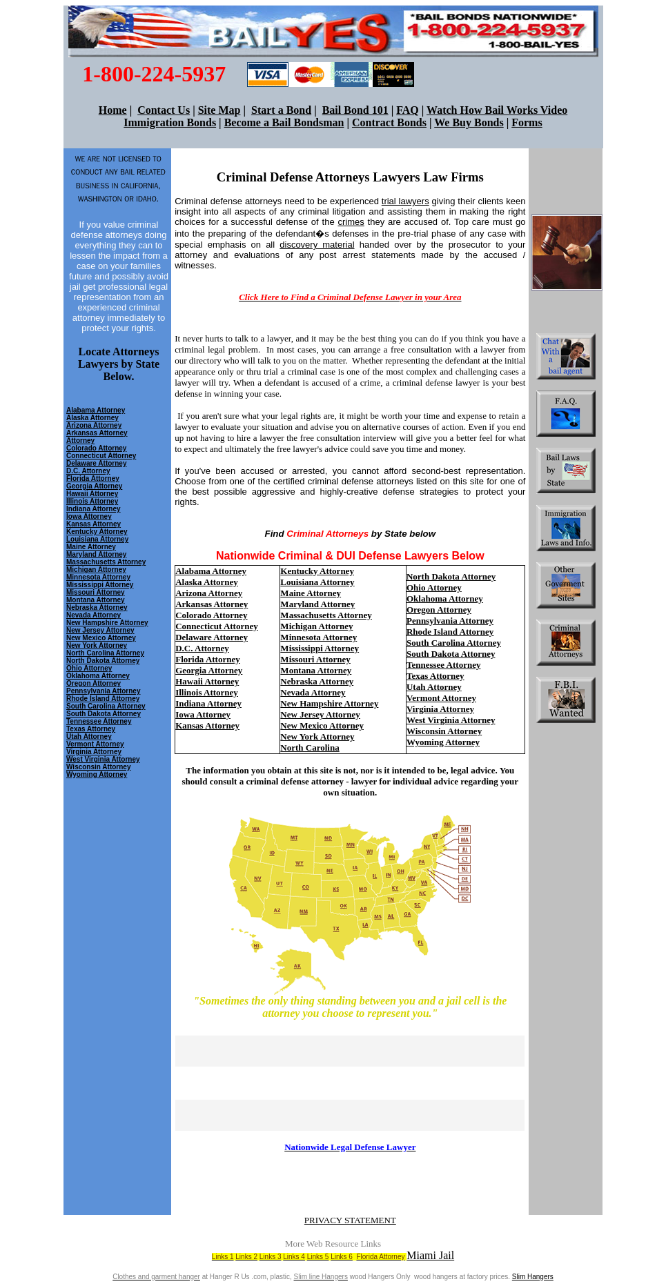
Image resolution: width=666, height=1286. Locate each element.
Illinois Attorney (92, 501)
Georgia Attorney (94, 486)
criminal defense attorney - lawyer (311, 781)
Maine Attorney (91, 547)
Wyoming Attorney (443, 742)
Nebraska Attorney (97, 607)
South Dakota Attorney (103, 714)
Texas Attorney (90, 729)
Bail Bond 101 (355, 110)
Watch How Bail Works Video (497, 110)
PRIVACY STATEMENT (350, 1220)
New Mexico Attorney (101, 638)
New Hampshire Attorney (107, 622)
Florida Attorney (92, 478)
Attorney (80, 440)
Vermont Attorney (95, 744)
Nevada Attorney (93, 615)
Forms (526, 122)
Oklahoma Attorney (98, 676)
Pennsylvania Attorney (103, 691)
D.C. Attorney (88, 471)
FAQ (407, 110)
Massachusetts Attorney (106, 562)
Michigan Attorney (96, 569)
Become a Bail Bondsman (284, 122)
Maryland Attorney (96, 554)
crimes (350, 222)
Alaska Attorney (92, 418)
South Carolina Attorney (106, 706)
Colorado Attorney (96, 448)
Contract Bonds (389, 122)
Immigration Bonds (170, 122)
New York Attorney (96, 645)
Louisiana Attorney (97, 539)
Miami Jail (430, 1255)
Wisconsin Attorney (444, 731)
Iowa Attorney (89, 516)
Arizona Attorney (93, 425)
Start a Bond (281, 110)
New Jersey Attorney (100, 630)
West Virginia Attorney (103, 759)
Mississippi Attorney (99, 584)
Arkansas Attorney (97, 433)
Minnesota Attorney (98, 577)
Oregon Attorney (93, 683)
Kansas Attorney (93, 524)
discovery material (317, 244)
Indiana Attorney (93, 509)
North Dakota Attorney (102, 660)
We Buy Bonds (468, 122)
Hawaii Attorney (92, 493)
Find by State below (350, 533)
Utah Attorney (89, 736)
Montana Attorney (95, 600)
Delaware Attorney (96, 463)
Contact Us (163, 110)
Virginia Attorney (93, 751)
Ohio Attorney (89, 668)
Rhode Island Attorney (102, 698)
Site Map (219, 110)
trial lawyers (405, 201)
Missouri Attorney (95, 592)
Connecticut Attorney (101, 455)
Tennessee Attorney (98, 721)
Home (113, 110)
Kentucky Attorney (97, 531)
